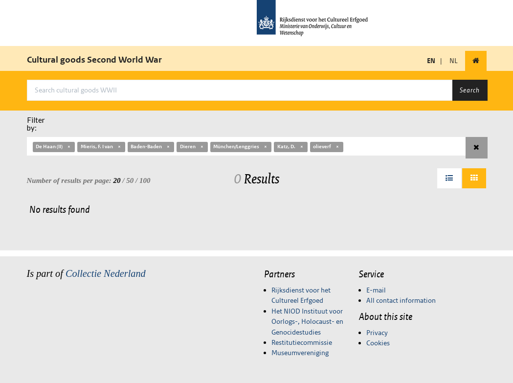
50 (130, 180)
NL (453, 60)
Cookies (378, 342)
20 (117, 180)
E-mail (376, 290)
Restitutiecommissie (301, 342)
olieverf (326, 146)
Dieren (192, 146)
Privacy (377, 332)
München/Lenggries (240, 146)
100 (145, 180)
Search (470, 90)
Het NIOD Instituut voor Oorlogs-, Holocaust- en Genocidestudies (307, 322)
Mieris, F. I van (101, 146)
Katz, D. (290, 146)
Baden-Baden (151, 146)
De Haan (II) (53, 146)
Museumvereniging (300, 352)
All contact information (401, 300)
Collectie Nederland (106, 273)
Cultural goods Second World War (94, 59)
